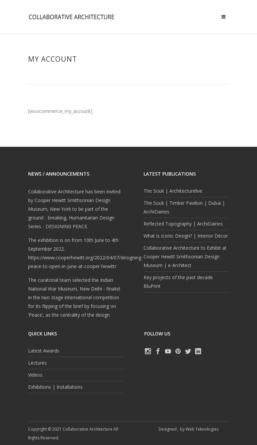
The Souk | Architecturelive (173, 191)
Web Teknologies (202, 429)
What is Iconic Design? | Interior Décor (186, 236)
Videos (35, 375)
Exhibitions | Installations (55, 387)
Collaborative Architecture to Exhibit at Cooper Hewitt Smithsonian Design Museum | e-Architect (185, 256)
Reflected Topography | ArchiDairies (183, 223)
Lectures (37, 363)
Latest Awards (43, 350)
